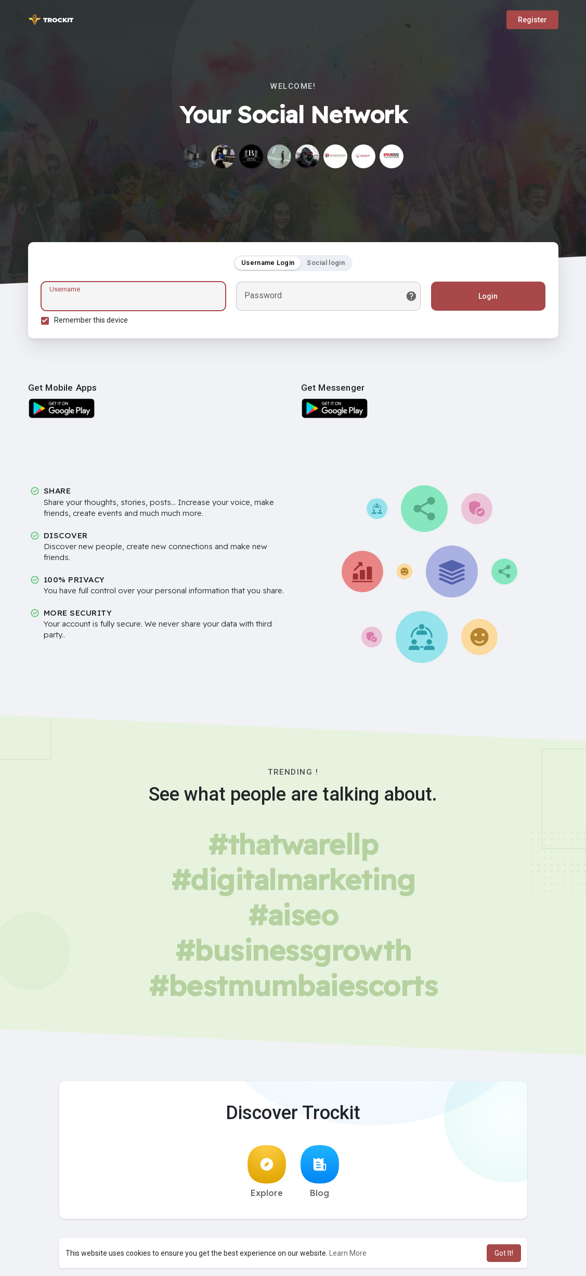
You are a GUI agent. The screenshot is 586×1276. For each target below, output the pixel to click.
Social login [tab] (326, 263)
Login (488, 296)
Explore (267, 1171)
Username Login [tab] (267, 263)
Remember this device (91, 320)
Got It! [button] (503, 1253)
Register (532, 20)
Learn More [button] (348, 1253)
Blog (320, 1171)
